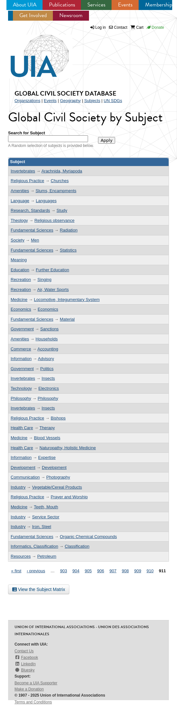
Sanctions (49, 329)
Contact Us (24, 651)
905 (88, 570)
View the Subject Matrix (38, 589)
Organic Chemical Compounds (88, 536)
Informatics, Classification (34, 546)
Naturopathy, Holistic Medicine (68, 447)
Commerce (21, 349)
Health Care (22, 427)
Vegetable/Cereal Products (57, 487)
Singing (44, 279)
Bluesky (24, 670)
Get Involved (33, 15)
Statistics (68, 250)
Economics (21, 309)
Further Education (52, 269)
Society (18, 240)
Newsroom (71, 15)
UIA (32, 52)
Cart (137, 27)
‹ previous (36, 570)
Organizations (27, 100)
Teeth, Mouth (46, 506)
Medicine (19, 299)
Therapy (47, 427)
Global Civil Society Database (65, 93)
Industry (18, 487)
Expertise (46, 457)
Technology (21, 388)
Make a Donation (29, 689)
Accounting (47, 349)
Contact (118, 27)
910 (150, 570)
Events (125, 5)
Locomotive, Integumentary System (67, 299)
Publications (62, 5)
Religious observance (54, 220)
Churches (60, 180)
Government (22, 329)
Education (20, 269)
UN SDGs (113, 100)
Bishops (58, 418)
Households (46, 339)
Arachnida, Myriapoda (61, 171)
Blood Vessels (47, 437)
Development (23, 467)
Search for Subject (26, 132)
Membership (158, 5)
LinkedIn (25, 663)
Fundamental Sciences (32, 230)
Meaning (19, 259)
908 (125, 570)
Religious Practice (27, 180)
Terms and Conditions (33, 702)
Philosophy (21, 398)
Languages (46, 200)
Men (35, 240)
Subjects (92, 100)
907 (113, 570)
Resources (21, 556)
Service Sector (45, 516)
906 (100, 570)
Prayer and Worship (69, 496)
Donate (155, 27)
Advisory (46, 358)
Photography (58, 477)
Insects (48, 378)
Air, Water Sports (53, 289)
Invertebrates (23, 171)
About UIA (24, 5)
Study (61, 210)
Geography (70, 100)
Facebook (26, 657)
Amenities (20, 190)
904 (76, 570)
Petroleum (46, 556)
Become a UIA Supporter (36, 683)
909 (137, 570)
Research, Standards (30, 210)
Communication (25, 477)
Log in (100, 27)
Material (67, 319)
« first (16, 570)
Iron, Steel (41, 526)
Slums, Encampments (55, 190)
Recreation (21, 279)
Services (96, 5)
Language (20, 200)
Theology (19, 220)
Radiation (68, 230)
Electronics (48, 388)
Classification (77, 546)
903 (63, 570)
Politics (47, 368)
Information (21, 358)
